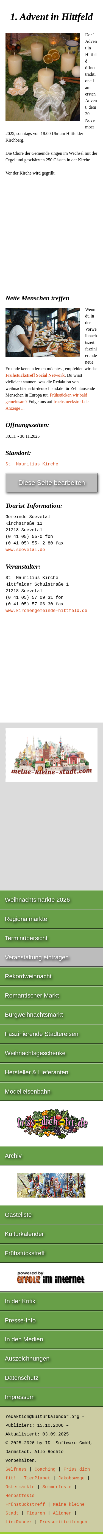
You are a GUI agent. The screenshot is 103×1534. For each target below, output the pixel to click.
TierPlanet (37, 1478)
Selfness (16, 1469)
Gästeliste (18, 1214)
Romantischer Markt (32, 995)
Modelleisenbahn (28, 1091)
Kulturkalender (24, 1233)
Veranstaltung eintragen (37, 957)
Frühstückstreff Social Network (35, 375)
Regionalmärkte (26, 918)
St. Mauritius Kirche (31, 464)
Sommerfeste (56, 1487)
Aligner (62, 1513)
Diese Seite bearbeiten (51, 482)
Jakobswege (71, 1478)
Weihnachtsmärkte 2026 (37, 899)
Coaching (45, 1469)
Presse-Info (20, 1320)
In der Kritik (20, 1301)
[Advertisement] (51, 233)
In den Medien (24, 1339)
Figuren (36, 1513)
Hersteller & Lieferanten (36, 1072)
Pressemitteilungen (63, 1522)
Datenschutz (21, 1377)
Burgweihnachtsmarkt (34, 1014)
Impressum (20, 1396)
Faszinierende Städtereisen (42, 1033)
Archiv (13, 1155)
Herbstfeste (20, 1495)
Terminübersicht (26, 938)
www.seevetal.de (25, 549)
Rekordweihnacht (28, 976)
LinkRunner (18, 1522)
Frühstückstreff (25, 1253)
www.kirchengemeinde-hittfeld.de (46, 610)
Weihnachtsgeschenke (35, 1053)
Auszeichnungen (27, 1358)
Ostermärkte (20, 1487)
